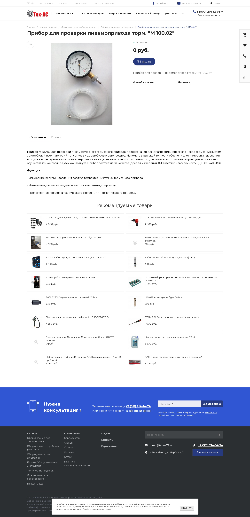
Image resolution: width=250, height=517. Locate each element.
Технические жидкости (41, 470)
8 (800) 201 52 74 (208, 11)
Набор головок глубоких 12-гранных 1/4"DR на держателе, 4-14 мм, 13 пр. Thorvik (83, 358)
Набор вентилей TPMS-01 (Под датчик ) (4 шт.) (170, 257)
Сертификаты (80, 3)
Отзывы (68, 442)
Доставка (184, 82)
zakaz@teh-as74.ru (191, 3)
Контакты (107, 439)
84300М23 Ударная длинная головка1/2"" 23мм (71, 297)
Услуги (105, 433)
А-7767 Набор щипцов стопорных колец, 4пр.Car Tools (75, 257)
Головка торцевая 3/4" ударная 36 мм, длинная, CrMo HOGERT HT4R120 (80, 339)
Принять (187, 507)
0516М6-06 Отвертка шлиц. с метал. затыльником (172, 317)
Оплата (63, 3)
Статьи (68, 456)
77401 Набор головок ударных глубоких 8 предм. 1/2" (173, 357)
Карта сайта (109, 446)
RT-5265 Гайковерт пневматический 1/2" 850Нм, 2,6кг (173, 217)
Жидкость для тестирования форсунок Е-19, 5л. (170, 337)
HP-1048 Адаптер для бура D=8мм (163, 297)
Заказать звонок (209, 15)
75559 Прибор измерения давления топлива (70, 277)
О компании (46, 3)
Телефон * (167, 404)
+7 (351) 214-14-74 (210, 445)
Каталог (32, 433)
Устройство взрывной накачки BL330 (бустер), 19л (73, 237)
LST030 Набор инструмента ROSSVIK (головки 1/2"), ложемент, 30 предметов (181, 279)
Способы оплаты (143, 82)
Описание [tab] (38, 137)
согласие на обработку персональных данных (187, 413)
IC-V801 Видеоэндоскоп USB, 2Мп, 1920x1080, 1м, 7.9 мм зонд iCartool (83, 217)
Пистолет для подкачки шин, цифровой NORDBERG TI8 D (77, 317)
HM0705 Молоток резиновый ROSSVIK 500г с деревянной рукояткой (177, 239)
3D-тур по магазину (104, 3)
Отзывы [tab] (56, 137)
